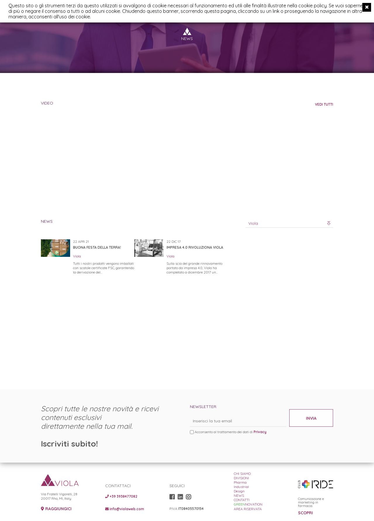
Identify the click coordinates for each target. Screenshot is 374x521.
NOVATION (248, 504)
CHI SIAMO (242, 473)
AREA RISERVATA (248, 509)
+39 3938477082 (121, 496)
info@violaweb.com (124, 509)
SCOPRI (305, 512)
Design (239, 491)
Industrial (241, 487)
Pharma (240, 482)
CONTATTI (242, 500)
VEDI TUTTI (324, 104)
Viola (77, 256)
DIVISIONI (241, 478)
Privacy (260, 432)
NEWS (239, 495)
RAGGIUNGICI (56, 508)
